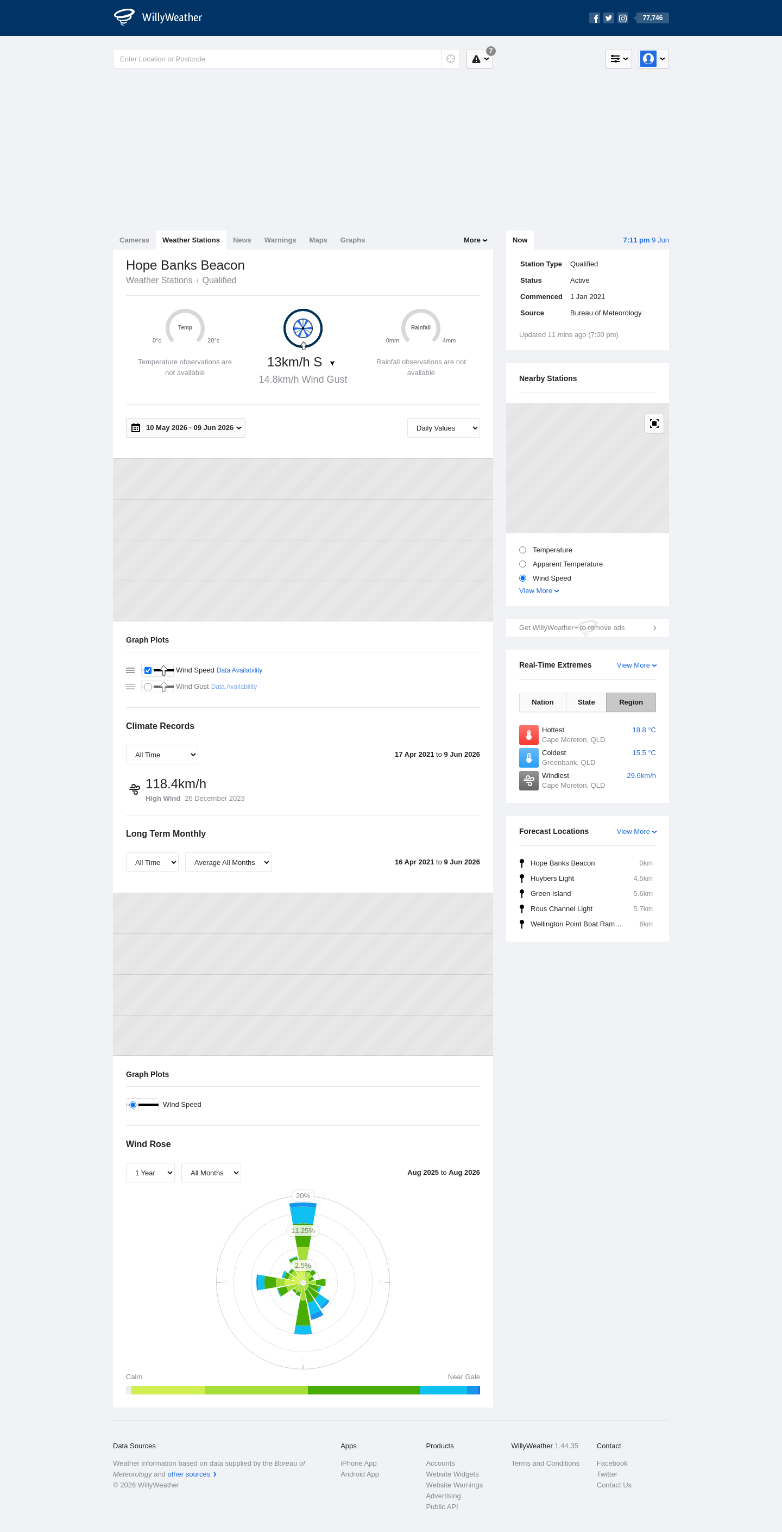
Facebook (612, 1463)
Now (520, 240)
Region (631, 702)
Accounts (440, 1463)
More (472, 240)
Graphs (352, 240)
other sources (188, 1474)
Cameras (134, 240)
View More (535, 591)
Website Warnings (454, 1485)
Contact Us (614, 1485)
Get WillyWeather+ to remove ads (572, 628)
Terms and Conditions (546, 1463)
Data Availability (240, 670)
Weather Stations (191, 240)
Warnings (280, 240)
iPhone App (358, 1463)
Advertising (443, 1496)
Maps (318, 240)
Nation (542, 702)
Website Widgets (452, 1474)
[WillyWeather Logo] (164, 18)
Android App (359, 1474)
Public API (442, 1507)
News (242, 240)
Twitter (607, 1474)
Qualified (219, 280)
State (586, 702)
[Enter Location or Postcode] (286, 58)
